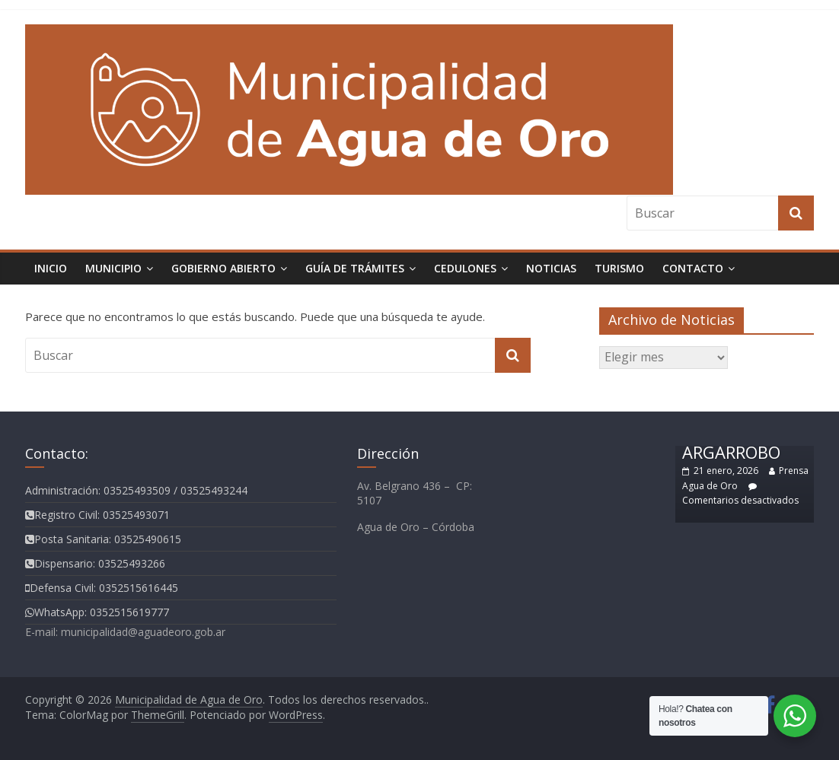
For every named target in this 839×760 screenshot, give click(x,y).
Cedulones (465, 268)
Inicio (50, 268)
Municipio (113, 268)
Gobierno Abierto (223, 268)
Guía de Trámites (354, 268)
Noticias (551, 268)
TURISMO (619, 268)
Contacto (692, 268)
